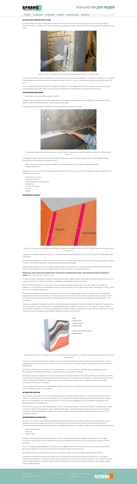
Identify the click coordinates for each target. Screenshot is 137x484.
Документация (72, 15)
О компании (38, 15)
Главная (27, 15)
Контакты (85, 15)
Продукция (49, 15)
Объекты (60, 15)
